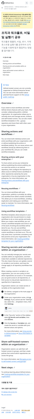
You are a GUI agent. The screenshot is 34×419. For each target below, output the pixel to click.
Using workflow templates (14, 211)
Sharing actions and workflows (11, 133)
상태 (2, 412)
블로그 (23, 412)
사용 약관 (17, 410)
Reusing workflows (10, 188)
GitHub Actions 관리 (21, 7)
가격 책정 (8, 412)
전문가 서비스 (16, 412)
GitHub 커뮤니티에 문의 (9, 392)
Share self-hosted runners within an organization (15, 343)
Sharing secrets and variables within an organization (17, 248)
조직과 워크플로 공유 (10, 9)
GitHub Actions (8, 7)
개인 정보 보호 (25, 410)
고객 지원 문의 (6, 394)
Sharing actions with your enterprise (12, 158)
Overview (7, 102)
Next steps (8, 367)
